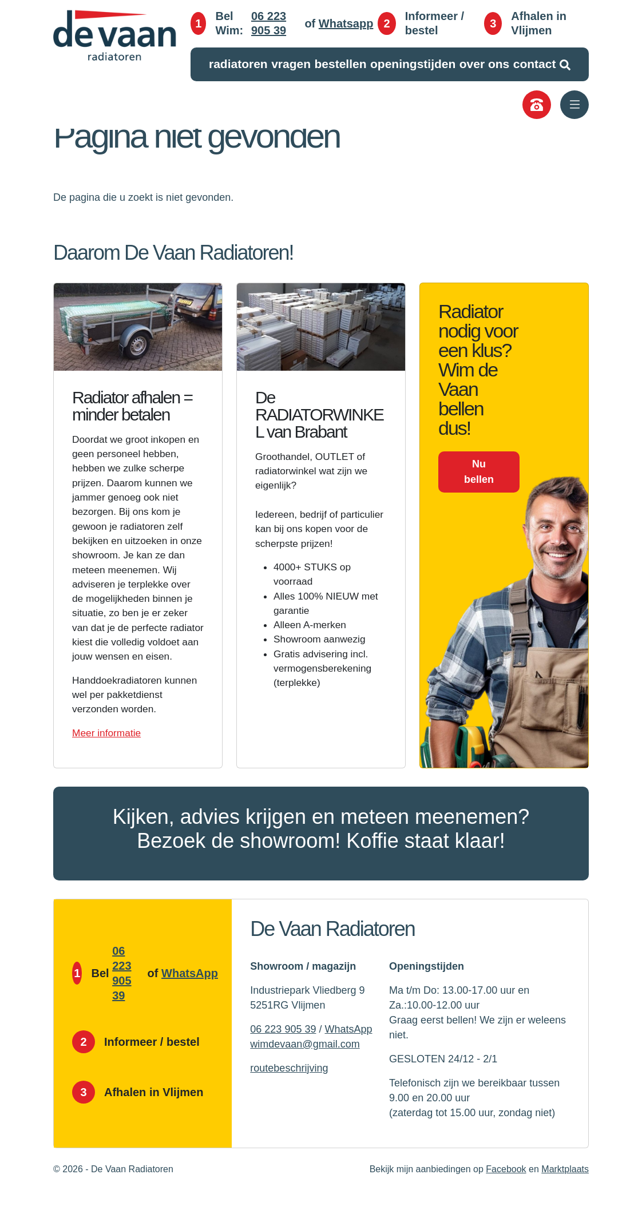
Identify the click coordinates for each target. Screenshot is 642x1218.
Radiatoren (238, 64)
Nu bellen (479, 471)
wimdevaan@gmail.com (304, 1067)
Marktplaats (565, 1192)
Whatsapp (346, 24)
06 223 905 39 (268, 24)
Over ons (484, 64)
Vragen (291, 64)
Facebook (506, 1192)
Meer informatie (108, 755)
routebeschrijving (289, 1091)
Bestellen (340, 64)
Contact (534, 64)
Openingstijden (412, 64)
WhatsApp (189, 996)
